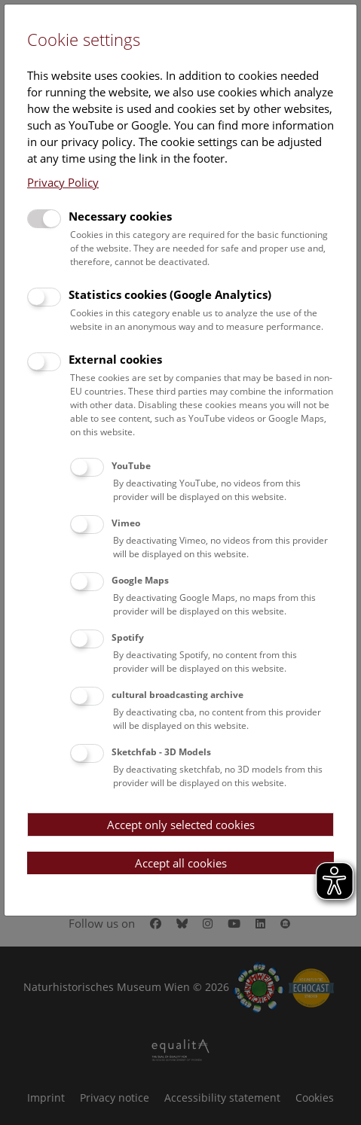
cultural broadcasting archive (177, 694)
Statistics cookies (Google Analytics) (170, 294)
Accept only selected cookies (181, 824)
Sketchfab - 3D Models (161, 751)
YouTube (131, 465)
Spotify (128, 637)
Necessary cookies (120, 216)
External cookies (115, 359)
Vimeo (126, 523)
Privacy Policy (63, 182)
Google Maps (140, 580)
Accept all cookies (181, 862)
